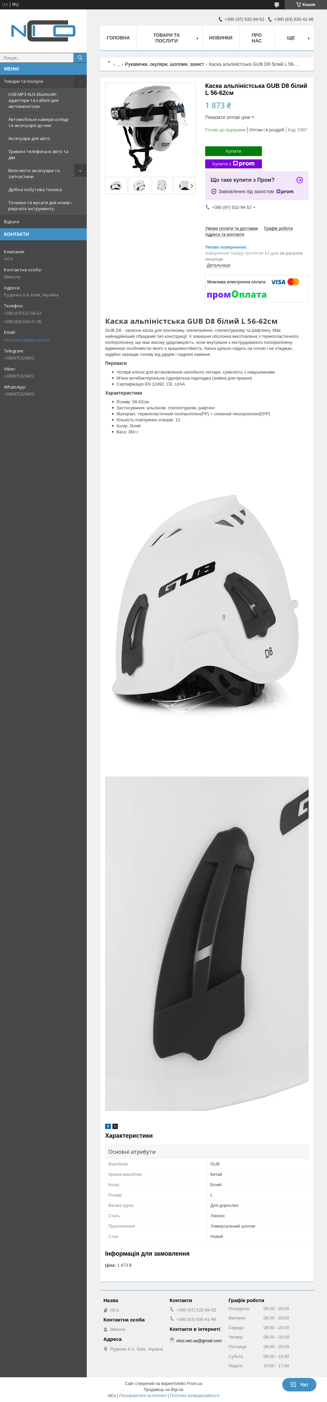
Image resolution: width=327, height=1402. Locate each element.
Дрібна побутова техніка (35, 189)
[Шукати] (80, 58)
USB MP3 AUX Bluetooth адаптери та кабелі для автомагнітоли (33, 100)
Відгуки (11, 222)
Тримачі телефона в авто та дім (38, 154)
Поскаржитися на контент (143, 1395)
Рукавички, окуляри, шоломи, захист (164, 64)
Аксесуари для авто (29, 138)
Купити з (234, 164)
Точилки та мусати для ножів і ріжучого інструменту (39, 205)
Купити (233, 151)
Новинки (221, 37)
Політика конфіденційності (195, 1395)
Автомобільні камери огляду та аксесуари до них (38, 122)
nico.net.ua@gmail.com (27, 340)
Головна (118, 37)
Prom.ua (194, 1383)
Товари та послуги (23, 81)
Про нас (257, 37)
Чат (299, 1385)
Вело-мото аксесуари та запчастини (34, 173)
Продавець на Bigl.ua (163, 1389)
